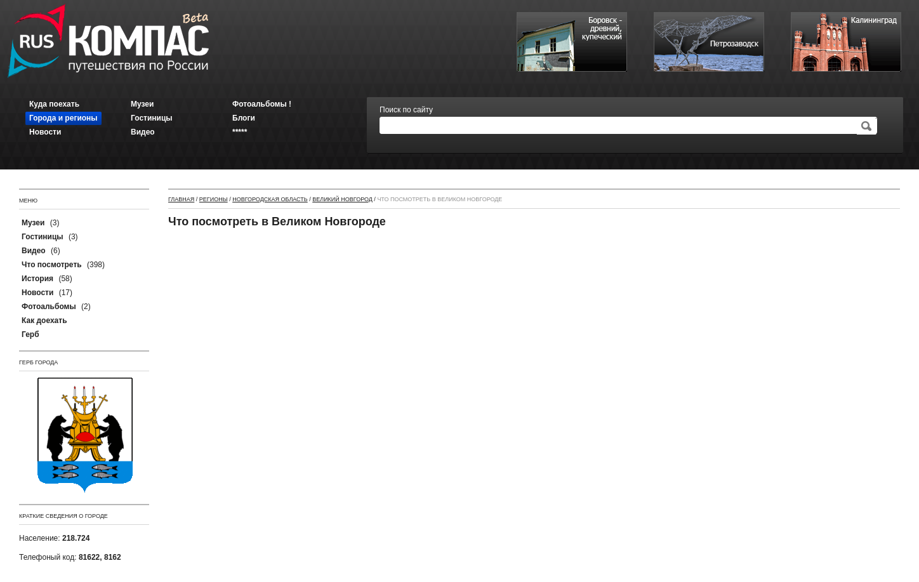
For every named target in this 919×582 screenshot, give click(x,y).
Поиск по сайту (406, 109)
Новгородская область (270, 199)
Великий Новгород (342, 199)
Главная (181, 199)
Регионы (213, 199)
